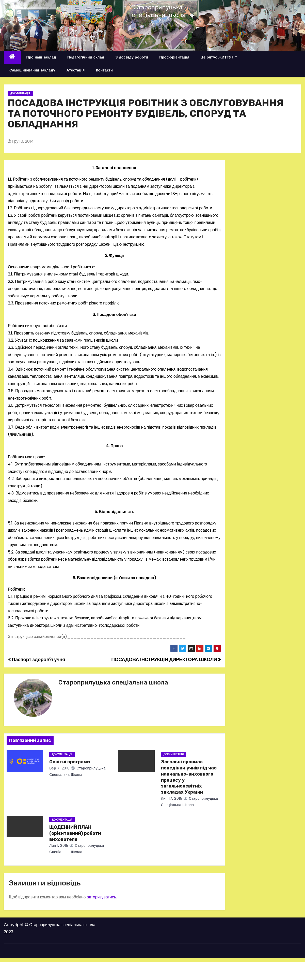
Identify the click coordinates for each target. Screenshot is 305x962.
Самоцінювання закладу (32, 70)
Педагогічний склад (85, 57)
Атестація (76, 70)
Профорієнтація (174, 57)
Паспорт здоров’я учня (36, 659)
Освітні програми (69, 762)
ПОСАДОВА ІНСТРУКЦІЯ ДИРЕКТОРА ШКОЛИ (166, 659)
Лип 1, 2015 (58, 845)
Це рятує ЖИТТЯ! (219, 57)
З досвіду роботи (132, 57)
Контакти (104, 70)
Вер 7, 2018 (59, 768)
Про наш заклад (41, 57)
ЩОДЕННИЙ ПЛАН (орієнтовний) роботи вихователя (75, 833)
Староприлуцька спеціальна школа (113, 682)
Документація (20, 93)
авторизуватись (101, 897)
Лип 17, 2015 (171, 798)
